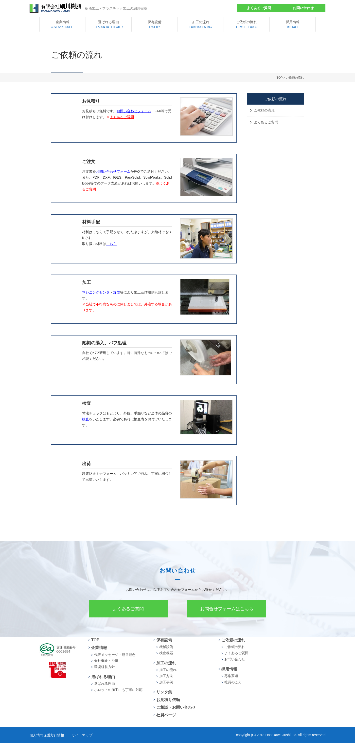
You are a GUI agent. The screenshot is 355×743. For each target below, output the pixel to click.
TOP (280, 77)
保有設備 (154, 24)
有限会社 (61, 8)
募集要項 (231, 676)
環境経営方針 (104, 667)
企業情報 (62, 24)
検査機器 (166, 653)
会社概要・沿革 (106, 661)
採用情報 (293, 24)
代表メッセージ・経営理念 (115, 655)
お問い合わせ (303, 8)
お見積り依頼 (168, 700)
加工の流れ (201, 24)
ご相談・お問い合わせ (176, 707)
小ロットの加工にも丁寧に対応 (118, 690)
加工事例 (166, 682)
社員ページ (166, 715)
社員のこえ (233, 682)
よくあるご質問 (259, 8)
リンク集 (164, 692)
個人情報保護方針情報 (47, 735)
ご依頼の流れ (247, 24)
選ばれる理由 (108, 24)
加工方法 (166, 676)
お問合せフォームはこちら (226, 608)
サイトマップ (82, 735)
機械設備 (166, 647)
